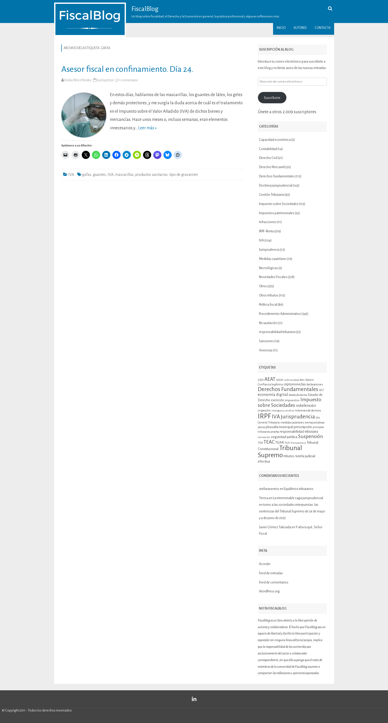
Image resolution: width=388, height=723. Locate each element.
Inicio (281, 28)
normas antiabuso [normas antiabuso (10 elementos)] (314, 422)
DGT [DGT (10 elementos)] (321, 390)
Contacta (323, 28)
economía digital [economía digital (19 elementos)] (273, 394)
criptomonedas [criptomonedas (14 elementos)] (295, 384)
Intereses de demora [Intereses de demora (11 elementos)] (308, 410)
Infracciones (268, 222)
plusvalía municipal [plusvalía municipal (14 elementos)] (279, 427)
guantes (99, 175)
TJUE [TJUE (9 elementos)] (287, 442)
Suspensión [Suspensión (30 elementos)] (310, 436)
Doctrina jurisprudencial (275, 185)
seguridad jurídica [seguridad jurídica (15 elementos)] (284, 437)
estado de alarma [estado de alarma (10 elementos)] (298, 395)
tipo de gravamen (183, 175)
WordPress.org (269, 591)
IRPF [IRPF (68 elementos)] (264, 416)
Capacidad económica (275, 140)
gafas (86, 175)
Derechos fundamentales (277, 176)
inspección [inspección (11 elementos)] (264, 410)
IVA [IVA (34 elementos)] (276, 417)
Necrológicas (268, 268)
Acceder (265, 564)
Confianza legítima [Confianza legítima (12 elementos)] (270, 384)
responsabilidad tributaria (277, 332)
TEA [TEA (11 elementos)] (260, 442)
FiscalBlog (145, 9)
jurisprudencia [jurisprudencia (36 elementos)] (298, 417)
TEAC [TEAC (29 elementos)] (269, 442)
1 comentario (129, 80)
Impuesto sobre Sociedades (278, 204)
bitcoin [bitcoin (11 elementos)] (309, 379)
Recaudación (268, 323)
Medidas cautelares (273, 259)
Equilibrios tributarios (298, 489)
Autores (300, 28)
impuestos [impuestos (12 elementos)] (292, 400)
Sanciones (266, 341)
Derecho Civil (268, 158)
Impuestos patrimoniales (276, 213)
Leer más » (147, 128)
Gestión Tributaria (271, 195)
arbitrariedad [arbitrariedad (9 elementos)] (291, 379)
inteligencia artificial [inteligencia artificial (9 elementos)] (283, 410)
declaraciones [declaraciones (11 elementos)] (315, 384)
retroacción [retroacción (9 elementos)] (264, 437)
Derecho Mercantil (272, 167)
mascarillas (124, 175)
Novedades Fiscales (273, 277)
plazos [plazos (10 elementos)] (261, 427)
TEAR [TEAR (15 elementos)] (279, 442)
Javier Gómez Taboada (275, 527)
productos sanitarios (151, 175)
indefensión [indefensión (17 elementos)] (306, 406)
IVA (71, 175)
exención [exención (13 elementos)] (277, 400)
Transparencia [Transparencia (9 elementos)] (298, 442)
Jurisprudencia (269, 249)
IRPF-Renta (266, 231)
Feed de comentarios (273, 582)
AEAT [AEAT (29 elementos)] (269, 379)
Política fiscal (268, 304)
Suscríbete (272, 98)
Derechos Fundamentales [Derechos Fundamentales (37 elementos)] (288, 389)
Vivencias (266, 350)
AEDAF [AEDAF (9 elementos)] (280, 379)
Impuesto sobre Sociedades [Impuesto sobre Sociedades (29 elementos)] (289, 402)
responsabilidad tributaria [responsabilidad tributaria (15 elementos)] (299, 431)
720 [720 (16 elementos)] (261, 379)
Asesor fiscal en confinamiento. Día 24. (127, 69)
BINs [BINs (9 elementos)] (302, 379)
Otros (263, 286)
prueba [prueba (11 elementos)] (275, 431)
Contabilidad (268, 149)
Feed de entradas (271, 573)
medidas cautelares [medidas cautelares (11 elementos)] (292, 422)
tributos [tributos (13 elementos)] (289, 456)
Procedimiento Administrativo (280, 314)
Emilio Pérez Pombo (78, 80)
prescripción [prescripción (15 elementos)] (303, 427)
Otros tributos (268, 295)
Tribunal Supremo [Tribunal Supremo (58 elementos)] (280, 451)
